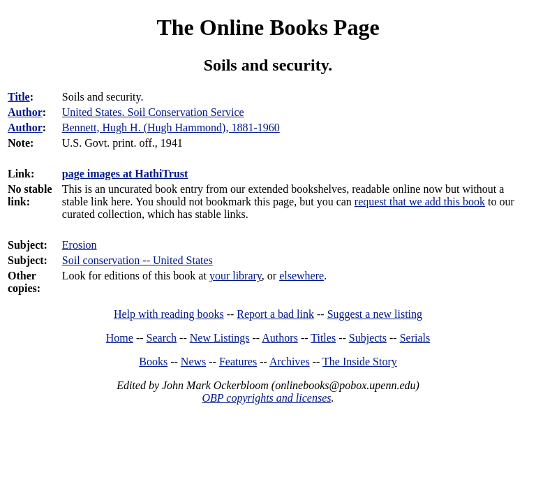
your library (235, 276)
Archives (289, 361)
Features (238, 361)
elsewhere (301, 276)
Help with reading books (169, 314)
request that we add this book (420, 201)
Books (153, 361)
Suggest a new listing (374, 314)
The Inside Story (359, 361)
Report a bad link (275, 314)
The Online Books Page (267, 27)
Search (162, 338)
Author (25, 112)
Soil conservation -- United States (137, 260)
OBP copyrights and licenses (266, 398)
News (193, 361)
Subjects (368, 338)
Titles (323, 338)
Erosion (79, 245)
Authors (280, 338)
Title (19, 97)
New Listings (220, 338)
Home (119, 338)
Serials (415, 338)
